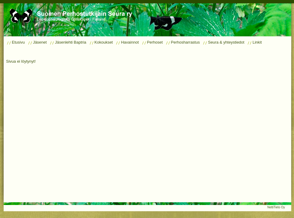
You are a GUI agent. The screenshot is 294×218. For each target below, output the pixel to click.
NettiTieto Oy (276, 207)
